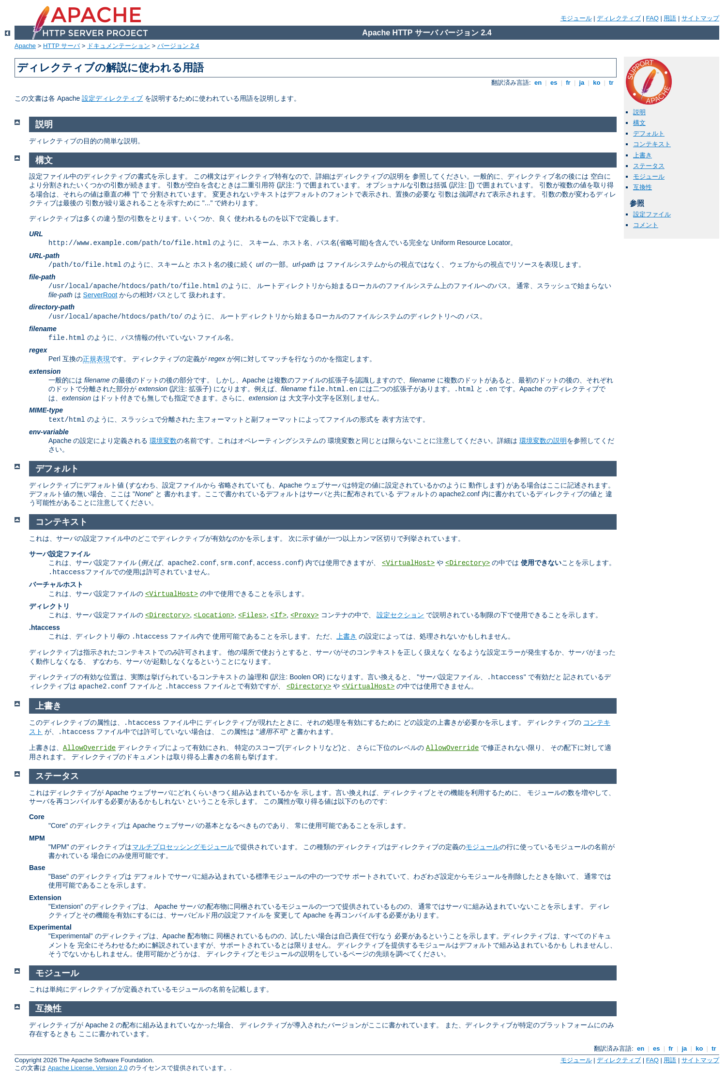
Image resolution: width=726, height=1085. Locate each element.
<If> (278, 615)
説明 (639, 112)
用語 (670, 18)
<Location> (214, 615)
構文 (639, 122)
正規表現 (96, 359)
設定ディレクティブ (112, 98)
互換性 (642, 187)
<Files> (252, 615)
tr (611, 82)
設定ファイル (652, 214)
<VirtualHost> (408, 563)
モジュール (576, 18)
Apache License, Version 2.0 (88, 1067)
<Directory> (467, 563)
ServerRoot (100, 295)
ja (581, 82)
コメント (645, 225)
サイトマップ (700, 18)
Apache (25, 45)
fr (568, 82)
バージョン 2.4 (178, 45)
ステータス (649, 165)
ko (596, 82)
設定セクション (400, 615)
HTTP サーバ (61, 45)
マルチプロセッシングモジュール (183, 847)
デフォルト (649, 133)
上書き (642, 155)
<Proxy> (304, 615)
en (537, 82)
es (553, 82)
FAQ (652, 18)
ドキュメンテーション (118, 45)
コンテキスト (652, 144)
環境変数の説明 (543, 440)
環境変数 (163, 440)
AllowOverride (89, 748)
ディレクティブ (619, 18)
